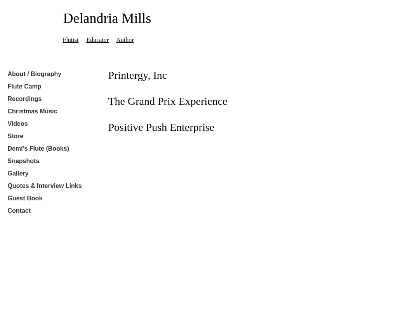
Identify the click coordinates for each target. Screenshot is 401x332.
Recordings (25, 99)
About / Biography (35, 74)
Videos (18, 123)
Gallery (18, 173)
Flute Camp (25, 86)
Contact (19, 210)
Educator (97, 40)
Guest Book (25, 198)
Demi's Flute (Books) (38, 148)
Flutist (71, 40)
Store (16, 136)
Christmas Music (32, 111)
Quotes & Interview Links (45, 186)
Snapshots (24, 161)
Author (125, 40)
